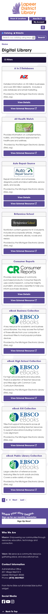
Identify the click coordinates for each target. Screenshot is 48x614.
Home (5, 44)
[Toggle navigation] (43, 27)
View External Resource (22, 109)
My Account (39, 22)
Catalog (8, 33)
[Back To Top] (24, 611)
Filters (8, 60)
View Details (24, 103)
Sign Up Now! (24, 521)
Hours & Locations (18, 19)
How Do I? (37, 19)
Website (20, 33)
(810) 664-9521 (16, 578)
